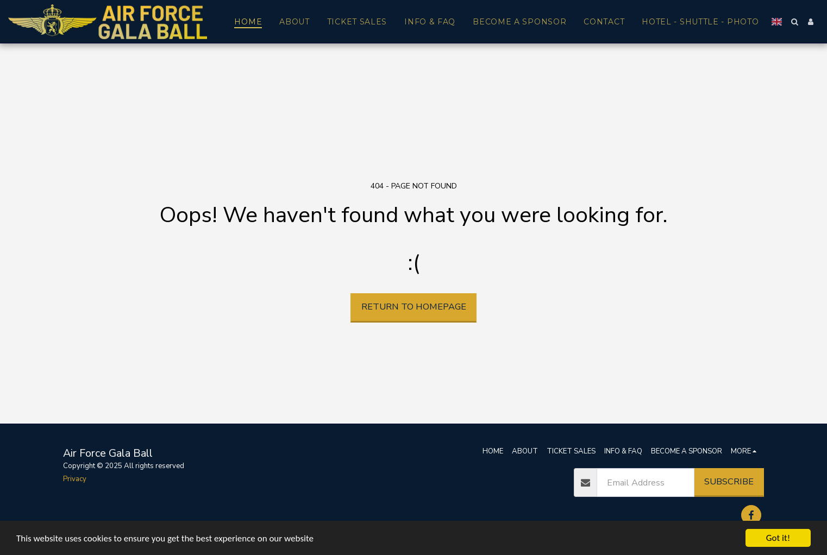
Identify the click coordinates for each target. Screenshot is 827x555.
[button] (794, 22)
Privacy (74, 479)
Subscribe (729, 481)
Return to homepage (413, 306)
